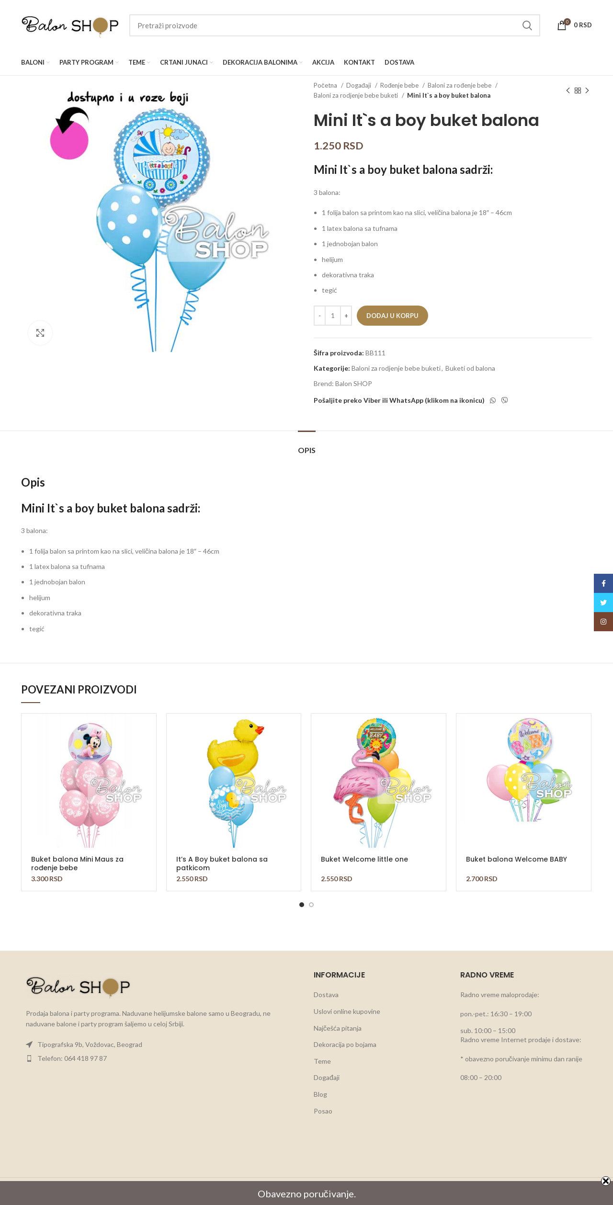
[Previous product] (568, 90)
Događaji (359, 85)
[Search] (334, 25)
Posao (323, 1111)
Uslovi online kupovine (347, 1011)
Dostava (326, 994)
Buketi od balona (470, 368)
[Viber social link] (505, 400)
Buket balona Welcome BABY (516, 859)
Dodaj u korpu (392, 315)
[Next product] (587, 90)
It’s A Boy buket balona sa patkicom (222, 863)
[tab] (307, 445)
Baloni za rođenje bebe (460, 85)
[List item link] (160, 1044)
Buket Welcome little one (364, 859)
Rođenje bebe (400, 85)
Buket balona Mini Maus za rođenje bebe (77, 863)
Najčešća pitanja (338, 1028)
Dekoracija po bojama (345, 1044)
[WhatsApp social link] (493, 400)
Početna (326, 85)
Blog (320, 1094)
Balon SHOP (353, 383)
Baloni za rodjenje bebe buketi (356, 95)
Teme (322, 1061)
